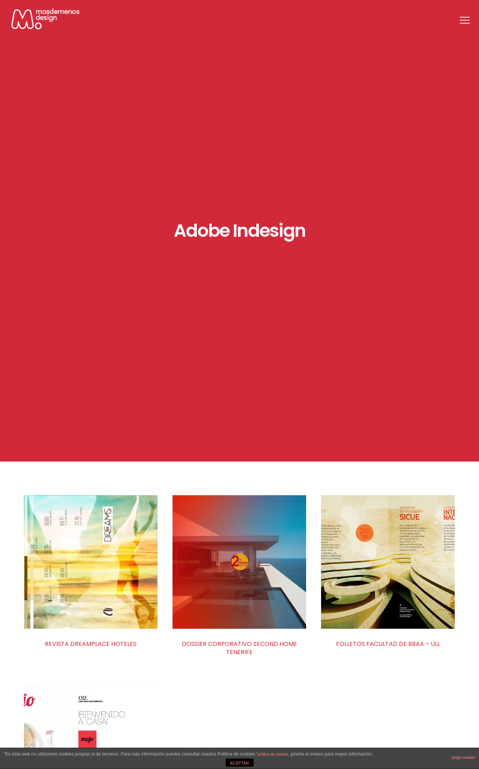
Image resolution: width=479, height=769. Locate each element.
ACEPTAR (239, 763)
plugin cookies (463, 758)
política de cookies (272, 754)
